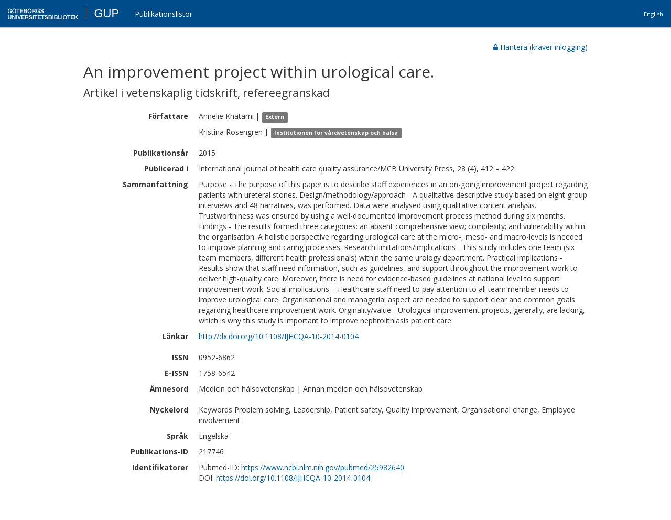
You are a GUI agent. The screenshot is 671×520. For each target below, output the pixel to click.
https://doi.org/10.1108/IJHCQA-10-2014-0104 (293, 478)
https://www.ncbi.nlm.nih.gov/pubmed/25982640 (322, 467)
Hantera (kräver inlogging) (540, 47)
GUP (106, 13)
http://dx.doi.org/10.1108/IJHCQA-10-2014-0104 (279, 336)
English (653, 14)
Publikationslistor (163, 14)
